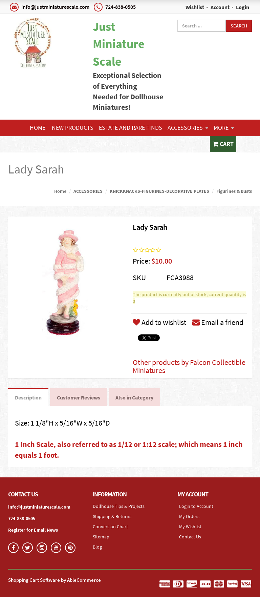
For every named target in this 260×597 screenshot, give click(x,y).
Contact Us (111, 144)
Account (220, 7)
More (224, 127)
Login (242, 7)
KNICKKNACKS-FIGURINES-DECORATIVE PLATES (159, 191)
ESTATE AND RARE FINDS (130, 127)
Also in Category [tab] (134, 397)
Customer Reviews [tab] (78, 397)
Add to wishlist (159, 322)
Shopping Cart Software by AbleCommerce (54, 580)
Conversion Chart (110, 526)
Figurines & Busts (234, 191)
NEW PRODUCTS (72, 127)
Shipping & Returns (112, 516)
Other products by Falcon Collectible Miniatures (189, 366)
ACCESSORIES (188, 127)
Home (37, 127)
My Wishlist (190, 526)
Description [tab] (28, 397)
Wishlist (195, 7)
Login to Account (196, 506)
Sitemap (101, 537)
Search (239, 26)
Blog (97, 547)
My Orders (189, 516)
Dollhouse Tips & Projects (119, 506)
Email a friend (217, 322)
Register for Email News (33, 530)
